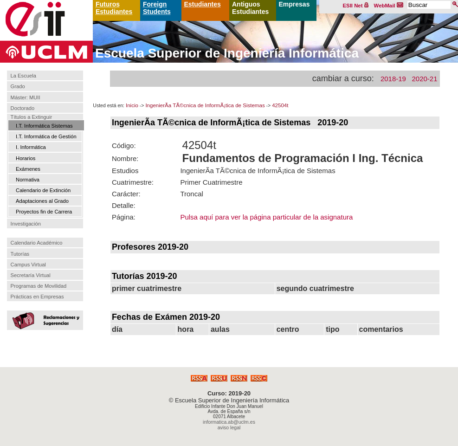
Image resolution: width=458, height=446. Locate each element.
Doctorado (23, 108)
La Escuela (23, 75)
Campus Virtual (28, 264)
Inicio (132, 105)
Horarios (25, 158)
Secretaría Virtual (31, 275)
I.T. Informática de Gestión (46, 136)
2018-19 (393, 79)
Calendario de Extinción (43, 190)
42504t (280, 105)
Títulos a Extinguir (31, 117)
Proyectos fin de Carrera (44, 211)
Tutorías (20, 254)
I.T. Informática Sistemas (44, 126)
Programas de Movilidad (39, 286)
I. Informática (31, 147)
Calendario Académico (37, 243)
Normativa (27, 179)
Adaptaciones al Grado (42, 201)
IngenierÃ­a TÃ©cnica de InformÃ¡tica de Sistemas (204, 105)
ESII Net (356, 5)
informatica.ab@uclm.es (229, 422)
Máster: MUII (25, 97)
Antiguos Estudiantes (250, 7)
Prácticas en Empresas (37, 296)
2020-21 (424, 79)
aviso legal (229, 427)
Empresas (294, 4)
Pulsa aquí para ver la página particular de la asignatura (266, 217)
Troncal (191, 194)
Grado (18, 87)
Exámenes (28, 169)
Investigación (26, 223)
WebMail (389, 5)
